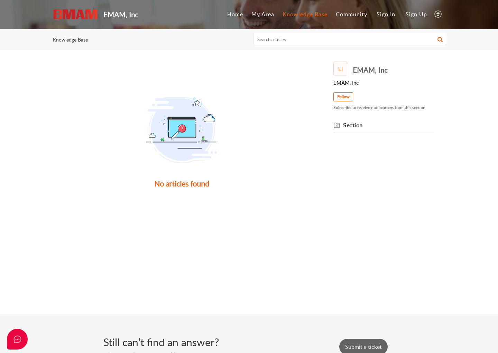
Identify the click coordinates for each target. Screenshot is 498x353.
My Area (262, 14)
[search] (349, 39)
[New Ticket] (363, 347)
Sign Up (416, 14)
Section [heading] (353, 125)
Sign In (386, 14)
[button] (438, 14)
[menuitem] (235, 14)
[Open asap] (17, 339)
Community (351, 14)
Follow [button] (343, 97)
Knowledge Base (305, 14)
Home (235, 14)
